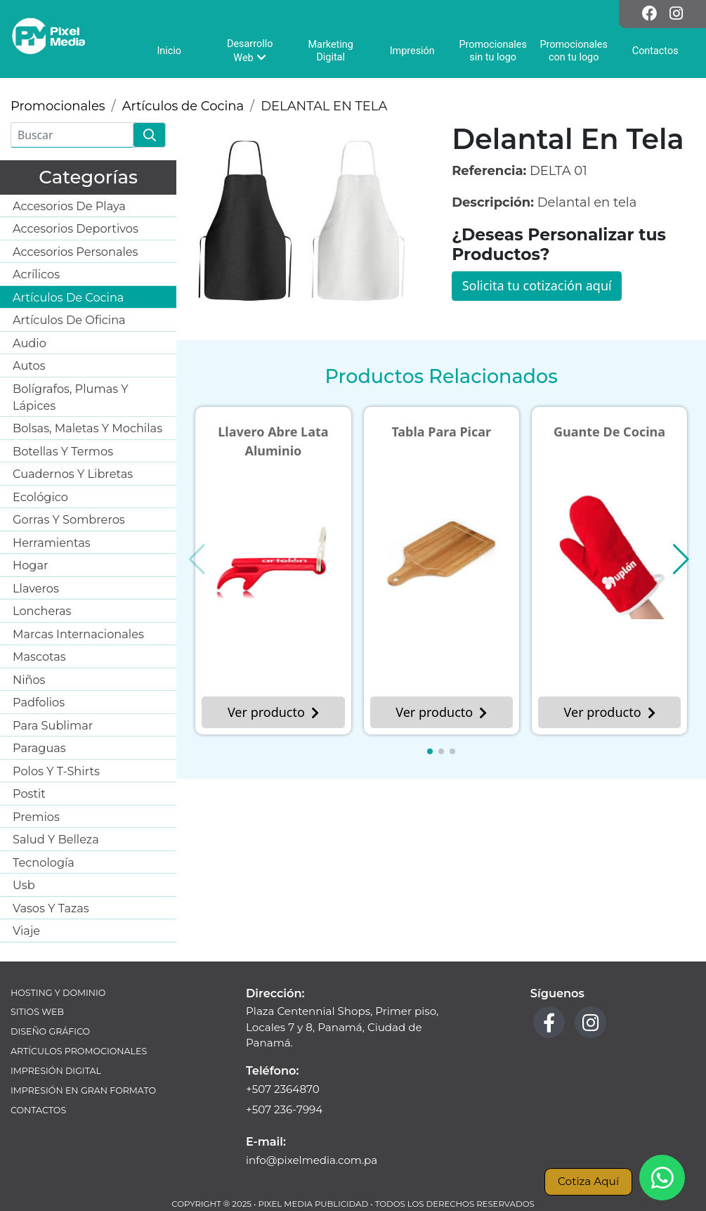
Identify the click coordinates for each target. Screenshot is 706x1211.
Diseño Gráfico (50, 1031)
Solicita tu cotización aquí (537, 285)
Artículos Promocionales (79, 1051)
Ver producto (273, 712)
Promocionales (58, 106)
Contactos (38, 1110)
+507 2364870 (283, 1089)
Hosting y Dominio (58, 992)
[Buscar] (72, 135)
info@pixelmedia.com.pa (311, 1160)
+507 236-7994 (284, 1109)
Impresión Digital (56, 1071)
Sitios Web (37, 1011)
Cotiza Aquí (588, 1181)
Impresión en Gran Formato (83, 1090)
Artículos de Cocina (183, 106)
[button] (430, 751)
